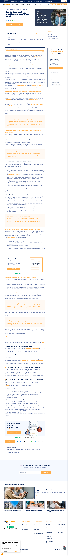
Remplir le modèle (13, 269)
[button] (16, 20)
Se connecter (53, 4)
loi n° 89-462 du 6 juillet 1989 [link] (14, 67)
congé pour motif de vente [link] (13, 169)
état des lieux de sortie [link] (12, 121)
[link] (18, 273)
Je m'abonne (46, 472)
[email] (30, 472)
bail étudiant (8, 99)
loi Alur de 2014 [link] (12, 196)
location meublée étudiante (32, 348)
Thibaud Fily (13, 447)
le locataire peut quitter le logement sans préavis (32, 360)
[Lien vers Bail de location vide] (26, 524)
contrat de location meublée (20, 85)
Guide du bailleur (19, 9)
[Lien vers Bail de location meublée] (26, 523)
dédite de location (11, 237)
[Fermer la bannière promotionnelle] (68, 1)
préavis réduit (21, 111)
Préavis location (25, 9)
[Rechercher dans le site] (48, 4)
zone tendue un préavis (16, 103)
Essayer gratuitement (62, 4)
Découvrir (64, 1)
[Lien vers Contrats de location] (26, 521)
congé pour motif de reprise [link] (14, 174)
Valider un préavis (14, 24)
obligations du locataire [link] (30, 180)
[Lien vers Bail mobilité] (26, 526)
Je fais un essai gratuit (13, 432)
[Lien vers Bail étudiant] (26, 528)
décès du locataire (26, 218)
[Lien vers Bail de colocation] (26, 529)
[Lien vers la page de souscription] (36, 264)
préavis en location (38, 56)
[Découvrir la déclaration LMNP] (56, 68)
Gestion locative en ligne (10, 9)
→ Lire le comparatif (39, 495)
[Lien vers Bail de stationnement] (26, 531)
